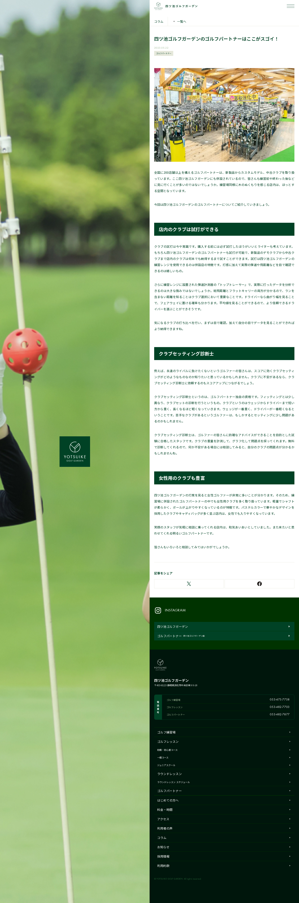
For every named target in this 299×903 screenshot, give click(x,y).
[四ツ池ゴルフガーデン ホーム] (75, 451)
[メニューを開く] (290, 6)
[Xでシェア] (189, 583)
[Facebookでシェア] (259, 583)
